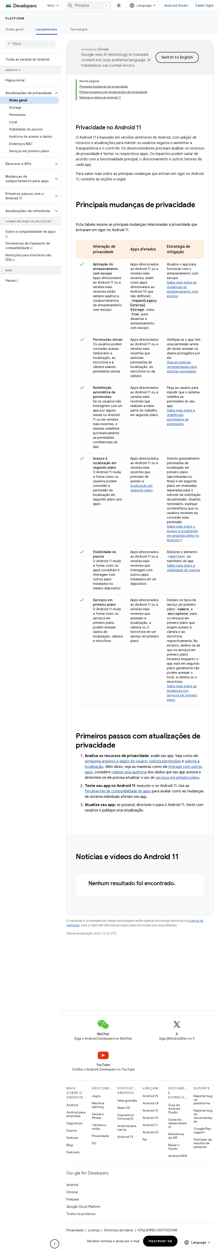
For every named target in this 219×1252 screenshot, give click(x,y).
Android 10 (150, 1132)
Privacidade (100, 1136)
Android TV (125, 1137)
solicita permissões (165, 761)
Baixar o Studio (174, 1147)
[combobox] (88, 5)
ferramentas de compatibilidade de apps (118, 791)
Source (71, 1130)
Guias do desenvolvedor (177, 1123)
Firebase (72, 1199)
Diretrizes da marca (118, 1230)
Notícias (72, 1138)
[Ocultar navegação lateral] (54, 1243)
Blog (69, 1145)
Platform (14, 18)
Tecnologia (79, 29)
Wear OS (123, 1108)
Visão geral (14, 29)
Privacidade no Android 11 (108, 127)
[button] (27, 93)
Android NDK (177, 1156)
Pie (145, 1139)
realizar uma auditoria (129, 772)
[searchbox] (30, 43)
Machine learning (98, 1105)
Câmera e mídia (99, 1127)
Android (72, 1105)
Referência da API (176, 1136)
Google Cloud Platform (83, 1207)
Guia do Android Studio (174, 1108)
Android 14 (150, 1103)
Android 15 (150, 1096)
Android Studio (176, 5)
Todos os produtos (80, 1214)
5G (94, 1143)
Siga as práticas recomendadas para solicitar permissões (182, 366)
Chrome (72, 1192)
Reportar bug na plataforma (203, 1099)
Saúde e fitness (98, 1116)
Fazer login (204, 5)
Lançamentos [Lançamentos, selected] (46, 29)
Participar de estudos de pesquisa (203, 1143)
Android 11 (150, 1125)
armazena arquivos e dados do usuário (116, 761)
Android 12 (150, 1118)
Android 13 (150, 1110)
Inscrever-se (160, 1241)
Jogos (96, 1096)
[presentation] (140, 209)
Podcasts (72, 1152)
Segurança (74, 1123)
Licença (94, 1230)
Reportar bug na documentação (203, 1115)
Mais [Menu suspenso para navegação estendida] (51, 5)
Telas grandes (127, 1100)
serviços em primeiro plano (177, 777)
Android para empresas (75, 1114)
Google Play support (202, 1130)
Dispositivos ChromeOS (125, 1117)
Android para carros (126, 1128)
